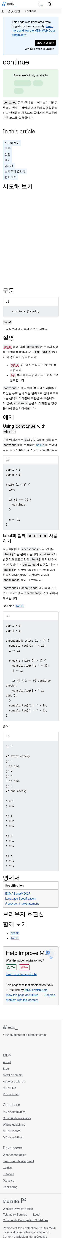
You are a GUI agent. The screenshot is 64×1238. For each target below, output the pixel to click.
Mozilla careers (13, 1075)
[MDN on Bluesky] (11, 1045)
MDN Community (14, 1111)
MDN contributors (36, 990)
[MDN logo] (10, 1027)
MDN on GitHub (13, 1137)
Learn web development (18, 1161)
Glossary (8, 1180)
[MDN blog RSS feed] (30, 1045)
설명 (7, 154)
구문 (7, 148)
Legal (36, 1214)
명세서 (9, 165)
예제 (7, 160)
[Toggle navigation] (57, 4)
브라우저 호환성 (15, 171)
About (7, 1062)
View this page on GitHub (22, 995)
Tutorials (8, 1174)
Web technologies (14, 1155)
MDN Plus (9, 1088)
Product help (11, 1094)
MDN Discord (11, 1131)
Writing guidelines (14, 1124)
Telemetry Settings (15, 1214)
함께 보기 (11, 177)
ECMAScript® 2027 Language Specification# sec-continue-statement (22, 898)
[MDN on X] (18, 1045)
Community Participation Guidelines (25, 1220)
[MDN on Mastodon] (24, 1045)
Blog (6, 1068)
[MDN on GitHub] (5, 1045)
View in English (45, 42)
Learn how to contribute (21, 974)
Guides (7, 1167)
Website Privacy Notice (18, 1209)
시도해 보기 (12, 143)
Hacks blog (10, 1187)
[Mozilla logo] (14, 1200)
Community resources (17, 1118)
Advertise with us (14, 1081)
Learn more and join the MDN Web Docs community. (33, 30)
